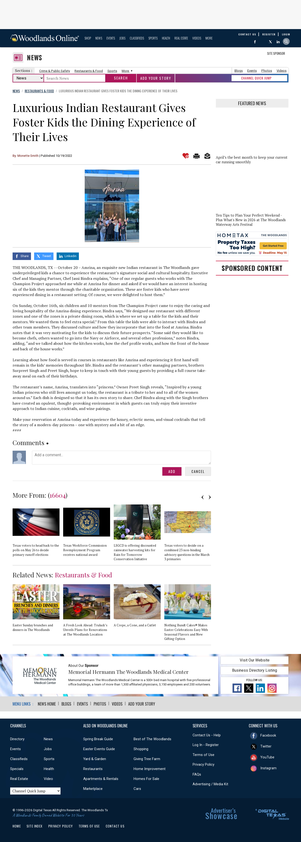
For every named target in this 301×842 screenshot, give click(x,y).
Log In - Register (206, 745)
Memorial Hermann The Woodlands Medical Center (128, 671)
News (98, 38)
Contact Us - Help (207, 735)
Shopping (141, 749)
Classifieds (137, 38)
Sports (153, 38)
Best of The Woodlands (152, 739)
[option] (38, 532)
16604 (58, 495)
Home (17, 826)
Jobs (122, 38)
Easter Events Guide (99, 749)
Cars (137, 789)
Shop (87, 38)
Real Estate (181, 38)
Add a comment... (121, 457)
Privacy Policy (203, 764)
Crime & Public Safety (54, 71)
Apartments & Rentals (100, 779)
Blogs (238, 70)
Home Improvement (150, 769)
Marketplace (93, 789)
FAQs (197, 774)
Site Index (35, 826)
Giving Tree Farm (147, 759)
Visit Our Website (255, 660)
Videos (196, 38)
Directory (17, 739)
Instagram (268, 768)
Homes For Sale (146, 779)
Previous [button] (202, 497)
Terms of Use (203, 755)
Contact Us (115, 826)
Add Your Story (155, 78)
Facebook (268, 735)
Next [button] (209, 497)
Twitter (265, 746)
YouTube (267, 757)
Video (48, 779)
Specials (16, 769)
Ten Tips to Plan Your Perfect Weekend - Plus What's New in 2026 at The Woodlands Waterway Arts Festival (251, 220)
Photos (266, 70)
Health (166, 38)
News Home (47, 704)
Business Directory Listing (254, 670)
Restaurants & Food (89, 71)
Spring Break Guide (98, 739)
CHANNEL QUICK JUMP (256, 78)
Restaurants (93, 769)
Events (110, 38)
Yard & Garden (94, 759)
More (208, 38)
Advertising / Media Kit (210, 784)
